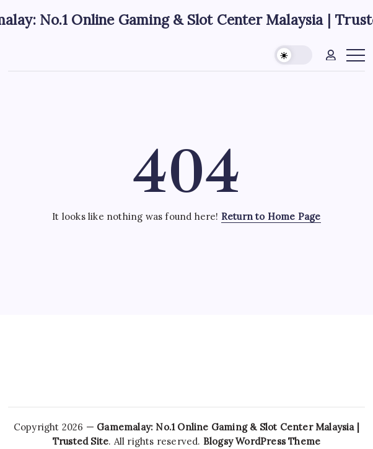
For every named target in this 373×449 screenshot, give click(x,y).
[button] (293, 55)
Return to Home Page (271, 216)
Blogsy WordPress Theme (261, 441)
